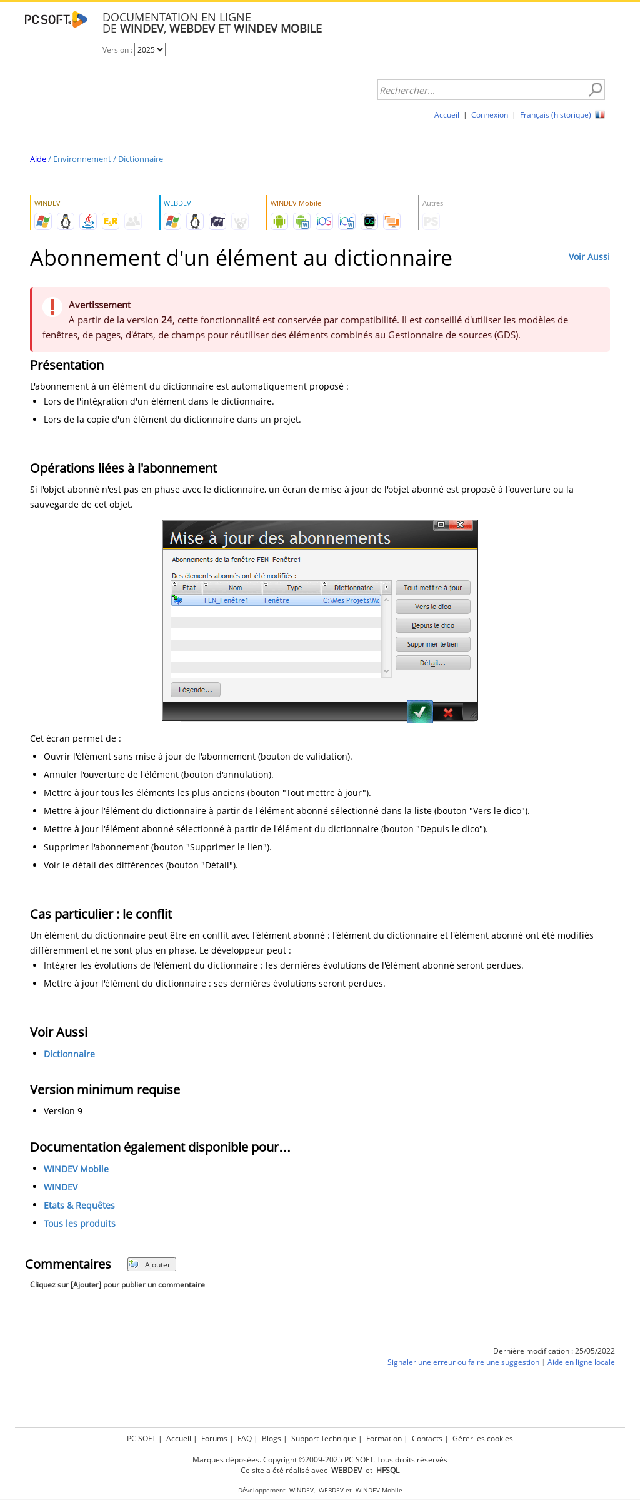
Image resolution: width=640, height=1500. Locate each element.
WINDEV (61, 1187)
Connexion (489, 114)
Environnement (82, 158)
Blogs (271, 1438)
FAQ (245, 1438)
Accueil (446, 114)
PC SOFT (141, 1438)
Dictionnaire (140, 158)
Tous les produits (80, 1223)
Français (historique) (555, 114)
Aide (38, 158)
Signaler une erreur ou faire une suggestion (463, 1362)
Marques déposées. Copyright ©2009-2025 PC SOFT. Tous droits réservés (320, 1459)
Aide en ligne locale (581, 1362)
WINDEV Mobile (76, 1169)
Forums (214, 1438)
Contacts (427, 1438)
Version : (118, 49)
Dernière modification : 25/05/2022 (554, 1351)
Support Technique (323, 1438)
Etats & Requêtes (79, 1205)
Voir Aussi (589, 257)
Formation (384, 1438)
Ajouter (150, 1264)
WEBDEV (331, 1490)
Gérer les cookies (482, 1438)
